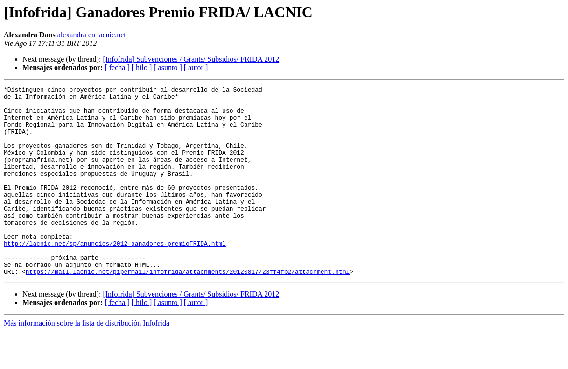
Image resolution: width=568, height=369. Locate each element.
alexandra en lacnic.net (91, 35)
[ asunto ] (168, 67)
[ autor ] (196, 67)
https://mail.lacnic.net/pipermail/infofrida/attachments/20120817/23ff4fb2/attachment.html (188, 309)
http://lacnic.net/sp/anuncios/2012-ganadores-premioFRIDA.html (115, 275)
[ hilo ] (142, 67)
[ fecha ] (117, 67)
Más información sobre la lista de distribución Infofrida (86, 361)
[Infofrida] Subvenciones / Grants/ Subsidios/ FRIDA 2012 (191, 59)
